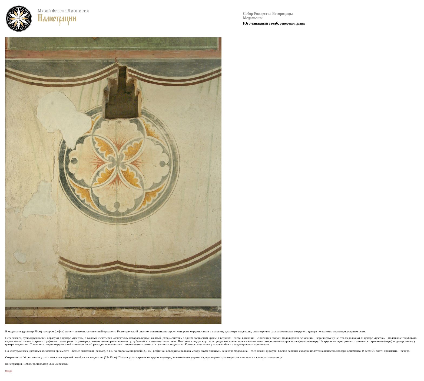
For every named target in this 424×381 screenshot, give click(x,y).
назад (8, 370)
